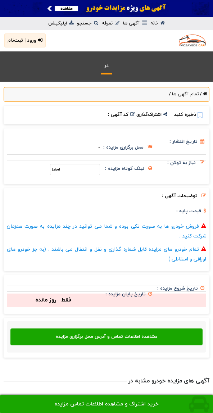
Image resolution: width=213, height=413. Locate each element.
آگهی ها (135, 23)
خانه (157, 23)
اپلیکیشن (60, 23)
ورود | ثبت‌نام (25, 40)
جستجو (87, 23)
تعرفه (110, 23)
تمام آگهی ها (185, 94)
